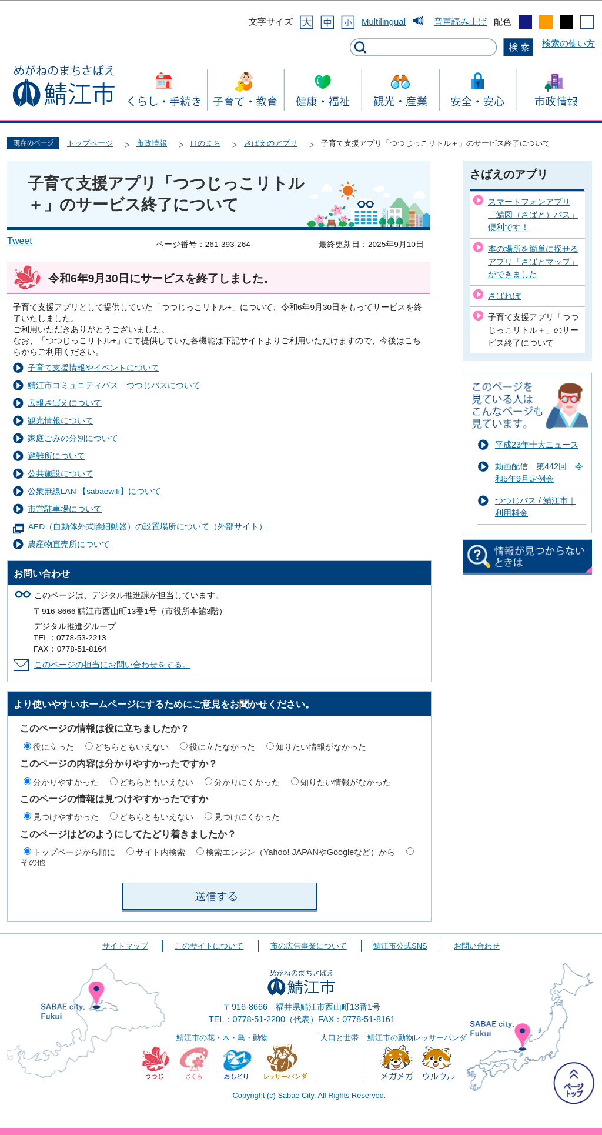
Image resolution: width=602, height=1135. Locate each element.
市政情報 (151, 143)
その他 (33, 862)
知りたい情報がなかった (321, 747)
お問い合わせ (477, 946)
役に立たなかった (222, 747)
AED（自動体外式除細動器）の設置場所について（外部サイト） (147, 526)
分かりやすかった (66, 782)
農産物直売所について (69, 544)
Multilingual (384, 21)
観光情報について (60, 420)
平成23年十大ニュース (536, 444)
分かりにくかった (247, 782)
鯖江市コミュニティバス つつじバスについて (114, 385)
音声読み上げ (460, 21)
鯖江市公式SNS (400, 946)
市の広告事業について (308, 946)
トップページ (90, 143)
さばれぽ (504, 296)
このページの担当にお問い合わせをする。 (112, 664)
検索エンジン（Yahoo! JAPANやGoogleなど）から (300, 852)
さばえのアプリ (270, 143)
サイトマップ (125, 946)
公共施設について (60, 473)
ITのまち (205, 143)
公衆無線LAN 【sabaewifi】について (94, 491)
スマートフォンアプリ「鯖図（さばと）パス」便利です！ (533, 214)
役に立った (53, 747)
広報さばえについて (65, 403)
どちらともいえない (132, 747)
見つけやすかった (66, 817)
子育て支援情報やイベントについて (93, 367)
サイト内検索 (160, 852)
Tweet (19, 241)
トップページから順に (74, 852)
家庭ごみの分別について (73, 438)
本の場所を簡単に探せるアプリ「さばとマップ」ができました (533, 261)
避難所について (56, 456)
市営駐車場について (65, 509)
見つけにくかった (247, 817)
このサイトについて (209, 946)
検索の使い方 (568, 43)
